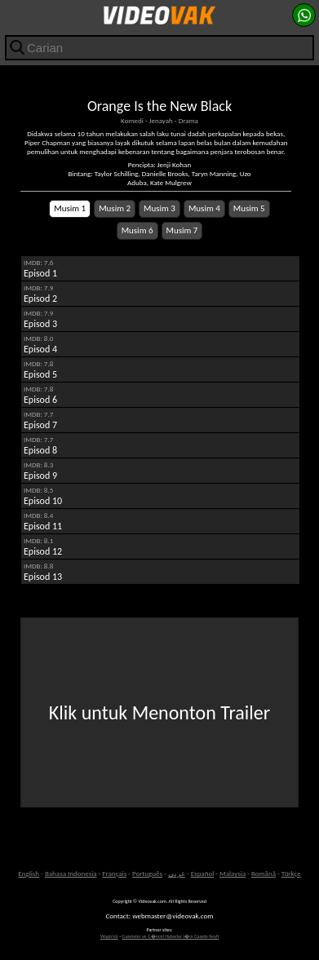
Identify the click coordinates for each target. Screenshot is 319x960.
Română (263, 873)
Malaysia (232, 873)
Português (147, 873)
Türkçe (291, 873)
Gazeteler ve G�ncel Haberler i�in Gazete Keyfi (170, 936)
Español (203, 873)
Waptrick (109, 936)
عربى (176, 873)
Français (114, 873)
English (28, 873)
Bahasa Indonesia (71, 873)
